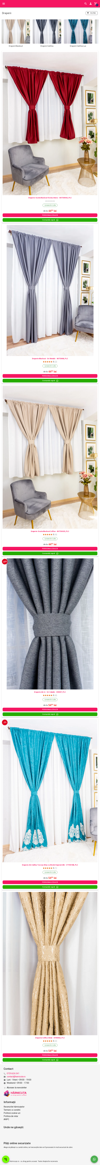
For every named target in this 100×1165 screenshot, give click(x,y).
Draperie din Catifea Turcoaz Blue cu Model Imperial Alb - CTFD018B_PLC (50, 865)
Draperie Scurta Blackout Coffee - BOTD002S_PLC (50, 531)
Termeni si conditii (12, 1110)
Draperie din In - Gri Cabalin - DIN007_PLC (50, 692)
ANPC (6, 1119)
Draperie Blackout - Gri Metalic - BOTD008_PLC (50, 359)
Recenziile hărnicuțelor (14, 1106)
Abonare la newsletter (17, 1087)
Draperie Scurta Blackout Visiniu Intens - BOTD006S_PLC (50, 198)
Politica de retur (11, 1116)
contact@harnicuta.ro (16, 1076)
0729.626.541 (13, 1073)
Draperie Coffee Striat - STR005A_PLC (50, 1038)
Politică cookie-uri (12, 1113)
